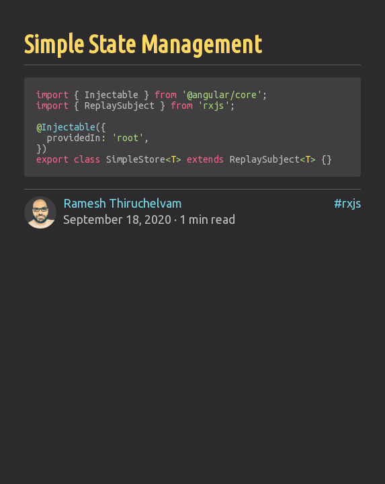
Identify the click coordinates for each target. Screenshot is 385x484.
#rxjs (347, 203)
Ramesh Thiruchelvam (122, 203)
